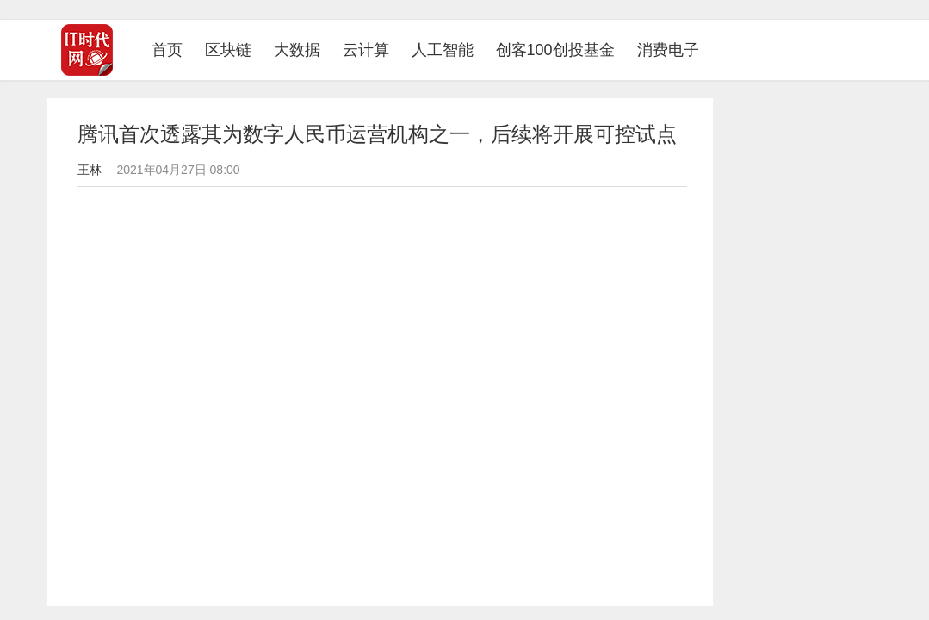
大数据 (297, 50)
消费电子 (668, 50)
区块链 (228, 50)
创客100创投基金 (555, 50)
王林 (89, 170)
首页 (173, 49)
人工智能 (443, 50)
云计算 (366, 50)
